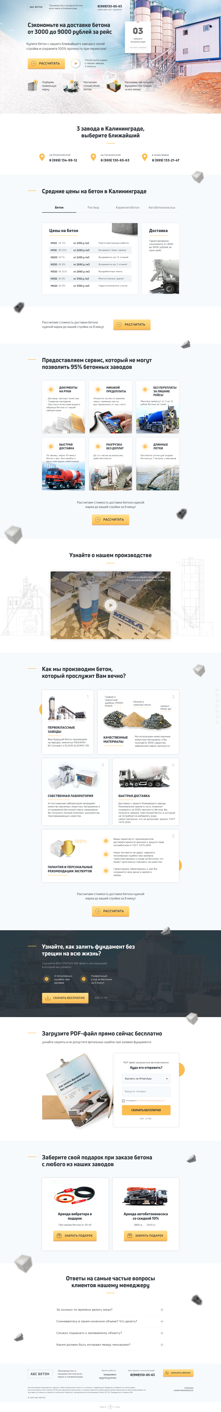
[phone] (146, 1092)
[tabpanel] (110, 264)
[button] (46, 63)
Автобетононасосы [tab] (162, 207)
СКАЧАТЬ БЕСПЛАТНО (146, 1110)
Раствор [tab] (93, 207)
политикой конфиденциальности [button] (151, 1100)
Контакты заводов (138, 47)
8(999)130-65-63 (109, 6)
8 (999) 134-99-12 (63, 160)
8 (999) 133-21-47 (165, 160)
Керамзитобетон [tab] (127, 207)
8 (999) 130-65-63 (115, 160)
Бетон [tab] (59, 207)
